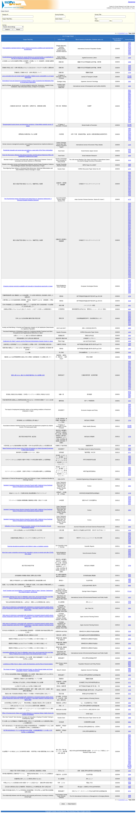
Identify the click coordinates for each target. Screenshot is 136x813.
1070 (129, 322)
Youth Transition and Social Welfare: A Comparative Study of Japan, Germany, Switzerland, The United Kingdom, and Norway (28, 591)
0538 (129, 317)
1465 (129, 332)
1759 (129, 296)
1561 (129, 189)
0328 (129, 203)
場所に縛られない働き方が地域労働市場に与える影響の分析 (28, 375)
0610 (129, 97)
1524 (129, 383)
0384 (129, 212)
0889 (129, 242)
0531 (129, 219)
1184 (129, 112)
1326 (129, 499)
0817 (129, 745)
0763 (129, 279)
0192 (129, 315)
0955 (129, 668)
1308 (129, 181)
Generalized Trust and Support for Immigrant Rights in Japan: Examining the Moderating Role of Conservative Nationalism (28, 81)
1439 (129, 377)
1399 (129, 164)
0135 (129, 749)
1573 (129, 462)
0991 (129, 107)
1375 (129, 169)
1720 (129, 690)
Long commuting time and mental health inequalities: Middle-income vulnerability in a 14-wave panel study (28, 76)
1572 (129, 460)
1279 (129, 47)
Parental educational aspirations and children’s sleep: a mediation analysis (28, 546)
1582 (129, 81)
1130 (129, 110)
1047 (129, 394)
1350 (129, 373)
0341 (129, 210)
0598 (129, 91)
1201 (129, 175)
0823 (129, 664)
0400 (129, 736)
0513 (129, 213)
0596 (129, 172)
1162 (129, 686)
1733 (129, 601)
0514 (129, 215)
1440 (129, 379)
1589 (129, 325)
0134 (129, 748)
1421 (129, 288)
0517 (129, 738)
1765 (129, 194)
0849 (129, 238)
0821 (129, 236)
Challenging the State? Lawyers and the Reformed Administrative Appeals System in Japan (28, 341)
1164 (129, 44)
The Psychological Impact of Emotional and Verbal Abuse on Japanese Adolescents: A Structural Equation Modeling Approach (28, 199)
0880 (129, 241)
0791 (129, 233)
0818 (129, 103)
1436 (129, 530)
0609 (129, 96)
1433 (129, 714)
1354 (129, 787)
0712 (129, 391)
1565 (129, 166)
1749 (129, 493)
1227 (129, 45)
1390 (129, 184)
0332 (129, 209)
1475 (129, 186)
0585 (129, 222)
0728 (129, 393)
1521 (129, 502)
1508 (129, 152)
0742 (129, 231)
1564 (129, 608)
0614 (129, 225)
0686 (129, 309)
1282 (129, 348)
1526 (129, 631)
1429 (129, 50)
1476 (129, 358)
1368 (129, 457)
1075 (129, 751)
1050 (129, 396)
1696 (129, 445)
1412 (129, 501)
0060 (129, 722)
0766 (129, 232)
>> (127, 33)
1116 (129, 251)
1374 (129, 151)
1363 (129, 456)
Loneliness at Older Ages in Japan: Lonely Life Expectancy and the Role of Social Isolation (28, 664)
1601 (129, 504)
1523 (129, 51)
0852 (129, 239)
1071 (129, 248)
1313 (129, 116)
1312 (129, 114)
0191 (129, 735)
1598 (129, 53)
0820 (129, 235)
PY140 (129, 76)
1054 (129, 246)
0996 (129, 245)
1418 (129, 284)
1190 (129, 254)
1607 (129, 397)
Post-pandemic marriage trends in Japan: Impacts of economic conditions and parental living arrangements (28, 48)
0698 (129, 319)
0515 (129, 216)
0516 (129, 218)
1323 (129, 448)
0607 (129, 93)
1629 (129, 192)
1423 (129, 597)
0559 (129, 220)
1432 (129, 185)
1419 (129, 285)
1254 (129, 178)
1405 (129, 576)
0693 (129, 100)
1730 (129, 54)
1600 (129, 771)
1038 (129, 341)
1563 (129, 486)
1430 (129, 376)
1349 (129, 48)
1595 (129, 292)
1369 (129, 459)
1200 (129, 173)
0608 (129, 94)
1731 (129, 389)
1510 (129, 160)
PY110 (129, 591)
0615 (129, 226)
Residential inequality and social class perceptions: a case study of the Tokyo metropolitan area (28, 150)
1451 (129, 305)
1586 (129, 706)
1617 (129, 120)
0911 (129, 106)
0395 (129, 662)
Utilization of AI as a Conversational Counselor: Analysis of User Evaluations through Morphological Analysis (28, 526)
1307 (129, 179)
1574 (129, 463)
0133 (129, 746)
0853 (129, 320)
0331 (129, 207)
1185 (129, 666)
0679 (129, 356)
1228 (129, 367)
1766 (129, 195)
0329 (129, 205)
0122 (129, 313)
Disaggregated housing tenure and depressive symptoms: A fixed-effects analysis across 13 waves (28, 125)
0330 (129, 206)
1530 (129, 188)
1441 (129, 380)
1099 (129, 670)
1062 (129, 109)
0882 (129, 104)
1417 (129, 282)
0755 (129, 101)
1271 (129, 323)
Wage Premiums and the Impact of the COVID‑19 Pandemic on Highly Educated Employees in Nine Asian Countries (28, 449)
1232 (129, 671)
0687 (129, 229)
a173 (129, 199)
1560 (129, 86)
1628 (129, 191)
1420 (129, 287)
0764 (129, 281)
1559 (129, 328)
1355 (129, 182)
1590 (129, 352)
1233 (129, 113)
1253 (129, 176)
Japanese (131, 2)
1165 (129, 364)
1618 (129, 122)
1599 (129, 386)
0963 (129, 244)
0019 (129, 312)
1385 (129, 117)
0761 (129, 739)
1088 (129, 43)
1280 (129, 370)
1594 (129, 291)
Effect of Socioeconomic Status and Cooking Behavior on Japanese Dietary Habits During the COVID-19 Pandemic (28, 713)
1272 (129, 498)
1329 (129, 635)
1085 (129, 249)
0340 (129, 316)
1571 (129, 452)
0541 (129, 90)
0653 (129, 228)
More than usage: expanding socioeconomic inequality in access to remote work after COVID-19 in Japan (28, 553)
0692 (129, 99)
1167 (129, 252)
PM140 (129, 77)
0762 (129, 149)
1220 (129, 497)
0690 (129, 575)
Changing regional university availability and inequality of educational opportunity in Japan (28, 286)
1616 (129, 119)
